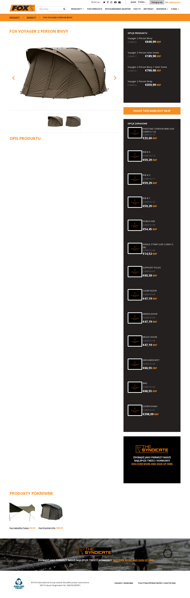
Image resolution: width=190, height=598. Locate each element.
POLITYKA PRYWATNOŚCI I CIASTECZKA (157, 583)
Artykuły (148, 9)
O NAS (174, 9)
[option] (64, 73)
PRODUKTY (76, 9)
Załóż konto (174, 2)
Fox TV (137, 9)
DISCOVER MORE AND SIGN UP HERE (152, 464)
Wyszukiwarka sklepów (118, 9)
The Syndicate (94, 9)
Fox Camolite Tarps (19, 528)
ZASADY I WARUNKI (123, 583)
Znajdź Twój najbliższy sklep (152, 110)
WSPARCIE (161, 9)
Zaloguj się (156, 2)
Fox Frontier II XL (47, 528)
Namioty (32, 17)
